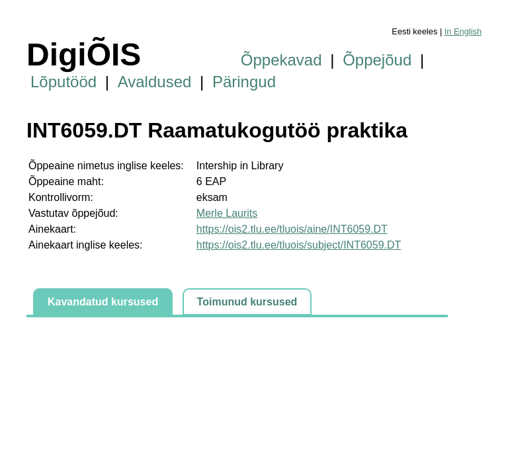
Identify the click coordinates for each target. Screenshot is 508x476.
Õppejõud (377, 60)
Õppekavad (281, 60)
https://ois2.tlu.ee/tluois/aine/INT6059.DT (292, 229)
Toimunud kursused (247, 301)
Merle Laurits (226, 213)
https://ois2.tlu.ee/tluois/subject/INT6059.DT (298, 245)
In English (463, 31)
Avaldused (155, 82)
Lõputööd (63, 82)
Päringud (244, 82)
